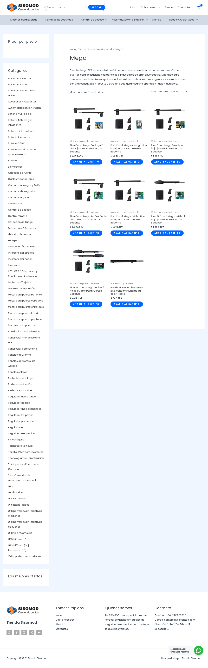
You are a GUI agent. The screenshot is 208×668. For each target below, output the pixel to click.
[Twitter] (31, 632)
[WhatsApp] (9, 632)
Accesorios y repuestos (22, 101)
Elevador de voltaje (19, 234)
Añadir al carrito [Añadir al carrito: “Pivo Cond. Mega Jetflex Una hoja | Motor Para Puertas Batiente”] (127, 233)
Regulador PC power (20, 415)
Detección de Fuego (20, 222)
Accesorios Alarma (19, 78)
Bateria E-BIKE (16, 143)
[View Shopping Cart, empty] (198, 7)
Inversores (14, 265)
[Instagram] (24, 632)
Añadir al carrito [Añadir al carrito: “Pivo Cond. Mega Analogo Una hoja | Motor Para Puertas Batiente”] (127, 161)
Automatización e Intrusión (130, 20)
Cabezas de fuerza (20, 172)
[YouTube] (39, 632)
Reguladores (15, 427)
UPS (10, 486)
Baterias (13, 160)
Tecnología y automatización (26, 458)
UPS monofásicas (18, 504)
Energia (158, 20)
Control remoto (17, 216)
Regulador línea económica (24, 408)
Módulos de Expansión (21, 288)
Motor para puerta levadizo (24, 313)
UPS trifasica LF (17, 539)
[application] (38, 20)
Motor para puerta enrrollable (26, 307)
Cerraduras (15, 203)
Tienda (169, 7)
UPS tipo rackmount (20, 533)
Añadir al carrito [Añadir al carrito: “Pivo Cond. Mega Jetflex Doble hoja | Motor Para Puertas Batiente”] (86, 233)
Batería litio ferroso (19, 137)
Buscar (96, 7)
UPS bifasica (15, 492)
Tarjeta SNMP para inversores (25, 452)
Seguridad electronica (21, 433)
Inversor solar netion (20, 259)
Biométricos (15, 166)
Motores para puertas (25, 20)
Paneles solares (17, 372)
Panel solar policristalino (22, 348)
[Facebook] (17, 632)
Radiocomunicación (20, 384)
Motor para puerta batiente (25, 294)
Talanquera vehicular (20, 445)
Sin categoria (16, 439)
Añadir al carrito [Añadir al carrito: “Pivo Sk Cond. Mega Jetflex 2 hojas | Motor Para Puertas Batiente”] (86, 304)
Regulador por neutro (21, 421)
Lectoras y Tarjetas (19, 282)
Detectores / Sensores (22, 228)
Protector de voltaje (20, 378)
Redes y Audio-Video (183, 20)
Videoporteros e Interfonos (24, 556)
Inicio (133, 7)
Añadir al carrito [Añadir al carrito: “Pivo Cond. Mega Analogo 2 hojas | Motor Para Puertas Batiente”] (86, 161)
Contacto (184, 7)
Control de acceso (94, 20)
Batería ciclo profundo (21, 131)
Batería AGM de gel (20, 113)
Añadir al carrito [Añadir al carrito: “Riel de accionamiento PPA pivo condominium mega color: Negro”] (127, 304)
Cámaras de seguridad (60, 20)
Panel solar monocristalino (24, 331)
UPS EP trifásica (17, 498)
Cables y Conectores (21, 179)
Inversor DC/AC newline (22, 246)
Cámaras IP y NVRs (19, 197)
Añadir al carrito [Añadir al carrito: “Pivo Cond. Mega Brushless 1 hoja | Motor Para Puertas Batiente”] (167, 161)
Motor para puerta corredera (25, 300)
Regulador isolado (19, 402)
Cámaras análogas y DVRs (24, 185)
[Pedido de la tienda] (168, 91)
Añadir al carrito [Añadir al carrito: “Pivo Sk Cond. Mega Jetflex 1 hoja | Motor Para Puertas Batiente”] (167, 233)
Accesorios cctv (17, 84)
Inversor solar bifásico (21, 252)
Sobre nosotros (150, 7)
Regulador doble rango (22, 396)
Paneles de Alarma (19, 354)
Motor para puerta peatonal (25, 319)
